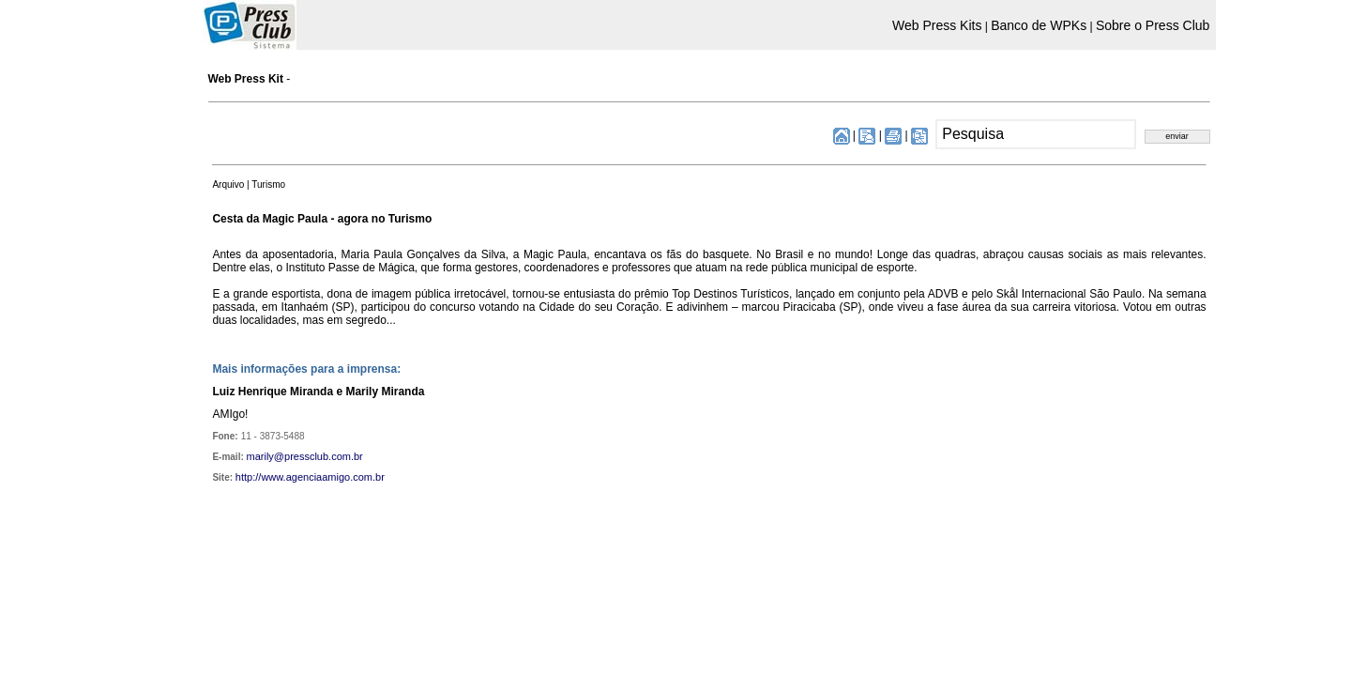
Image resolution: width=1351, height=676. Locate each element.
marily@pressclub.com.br (305, 456)
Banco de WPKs (1038, 25)
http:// (248, 477)
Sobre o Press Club (1152, 25)
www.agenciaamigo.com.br (322, 477)
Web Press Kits (936, 25)
